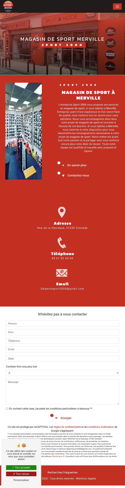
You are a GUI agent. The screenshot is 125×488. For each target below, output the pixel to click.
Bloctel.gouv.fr (58, 456)
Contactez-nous (74, 175)
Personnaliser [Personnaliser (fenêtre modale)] (21, 480)
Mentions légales (86, 478)
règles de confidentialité (67, 426)
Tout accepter (21, 467)
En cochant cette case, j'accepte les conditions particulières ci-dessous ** (50, 408)
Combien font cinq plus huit (21, 366)
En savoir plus (73, 165)
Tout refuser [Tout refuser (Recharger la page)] (21, 474)
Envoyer (66, 418)
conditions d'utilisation (101, 426)
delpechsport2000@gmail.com (62, 284)
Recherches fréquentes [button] (63, 472)
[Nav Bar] (117, 6)
